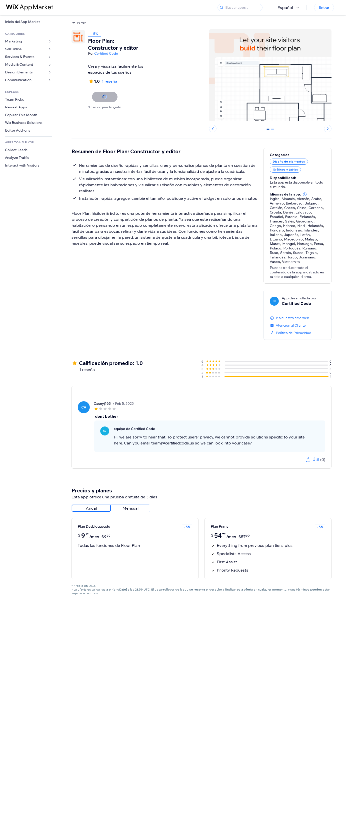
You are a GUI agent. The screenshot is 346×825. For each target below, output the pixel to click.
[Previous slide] (212, 128)
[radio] (91, 508)
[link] (28, 22)
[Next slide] (328, 128)
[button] (304, 194)
